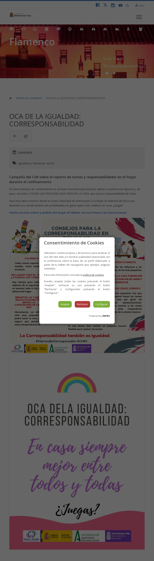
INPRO (106, 316)
